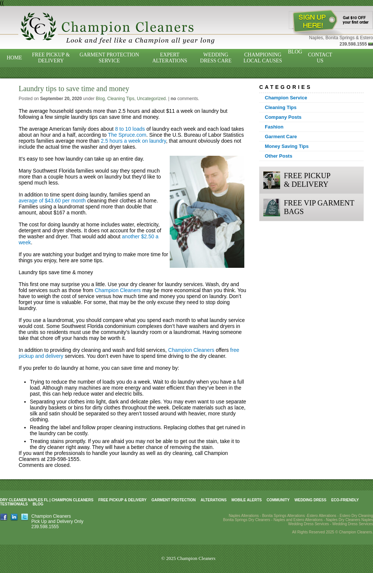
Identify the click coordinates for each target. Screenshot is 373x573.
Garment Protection (173, 500)
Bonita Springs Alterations (283, 516)
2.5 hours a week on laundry (133, 141)
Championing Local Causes (263, 58)
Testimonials (14, 504)
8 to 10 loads (130, 129)
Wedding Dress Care (215, 58)
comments (184, 98)
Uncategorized (151, 98)
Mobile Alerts (246, 500)
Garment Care (281, 136)
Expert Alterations (169, 58)
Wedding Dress (310, 500)
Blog (295, 52)
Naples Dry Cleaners (343, 520)
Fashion (274, 127)
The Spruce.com (127, 135)
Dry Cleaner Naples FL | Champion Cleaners (46, 500)
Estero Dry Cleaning (356, 516)
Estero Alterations (321, 516)
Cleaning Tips (121, 98)
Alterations (214, 500)
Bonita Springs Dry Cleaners (246, 520)
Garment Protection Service (109, 58)
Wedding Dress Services (352, 524)
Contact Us (320, 58)
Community (278, 500)
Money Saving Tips (287, 146)
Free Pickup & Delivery (51, 58)
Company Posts (283, 117)
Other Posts (278, 156)
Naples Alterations (244, 516)
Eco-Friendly (345, 500)
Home (14, 58)
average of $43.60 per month (52, 201)
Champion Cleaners (118, 290)
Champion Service (286, 97)
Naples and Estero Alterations (298, 520)
